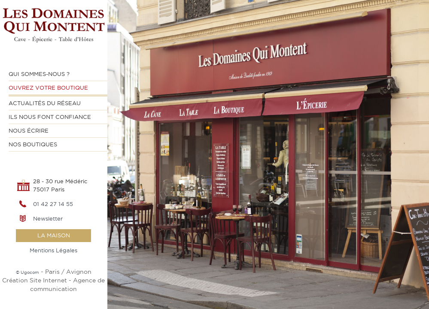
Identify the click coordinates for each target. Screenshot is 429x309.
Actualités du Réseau (45, 103)
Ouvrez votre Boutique (48, 88)
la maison (53, 235)
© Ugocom (27, 272)
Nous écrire (29, 130)
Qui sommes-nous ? (39, 74)
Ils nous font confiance (50, 117)
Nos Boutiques (33, 144)
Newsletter (48, 218)
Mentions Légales (53, 250)
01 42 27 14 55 (53, 204)
